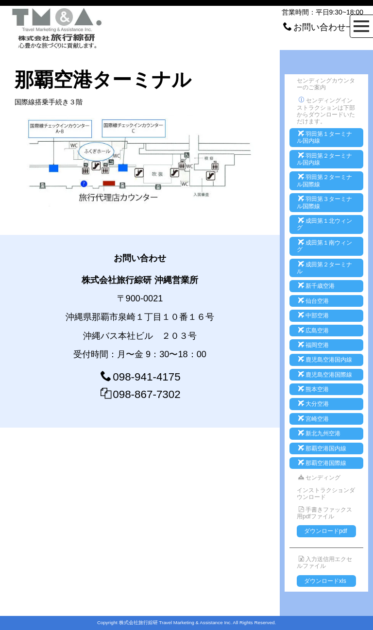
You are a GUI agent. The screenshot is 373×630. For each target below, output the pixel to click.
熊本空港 (313, 389)
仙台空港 (313, 301)
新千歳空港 (316, 285)
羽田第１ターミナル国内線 (324, 137)
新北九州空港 (319, 433)
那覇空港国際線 (322, 463)
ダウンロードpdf (325, 531)
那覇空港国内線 (322, 448)
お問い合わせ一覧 (328, 27)
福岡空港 (313, 345)
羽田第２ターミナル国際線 (324, 180)
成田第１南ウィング (324, 246)
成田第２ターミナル (324, 268)
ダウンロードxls (325, 581)
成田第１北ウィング (324, 224)
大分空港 (313, 403)
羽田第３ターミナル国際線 (324, 202)
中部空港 (313, 315)
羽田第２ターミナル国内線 (324, 159)
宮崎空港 (313, 418)
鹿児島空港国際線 (325, 374)
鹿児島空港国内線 (325, 359)
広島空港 (313, 330)
